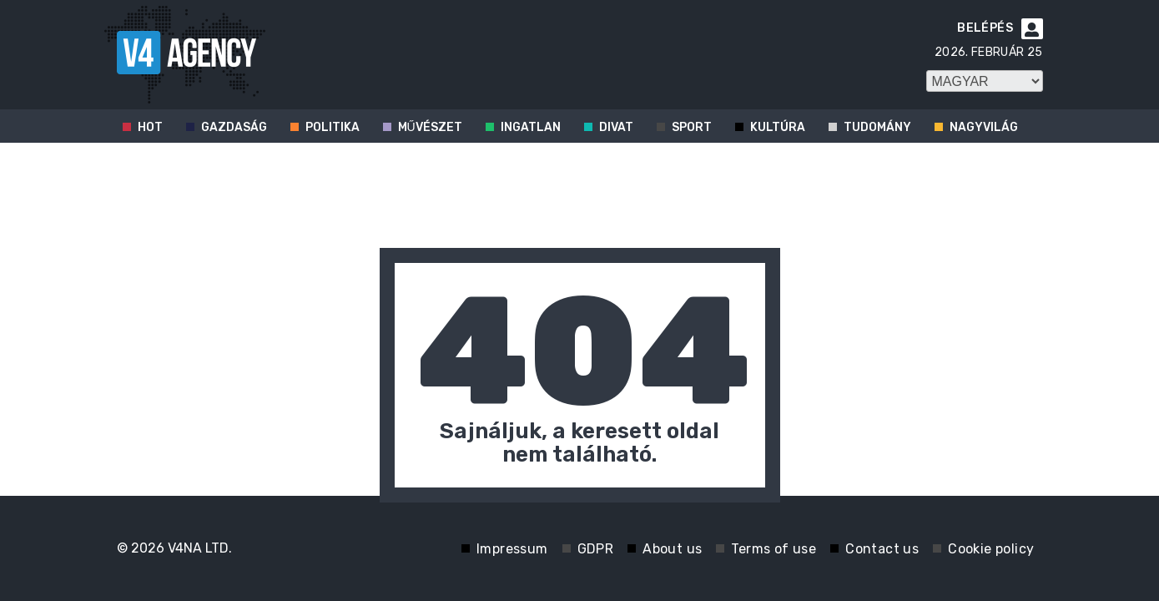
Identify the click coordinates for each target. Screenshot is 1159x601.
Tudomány (877, 127)
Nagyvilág (984, 127)
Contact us (882, 549)
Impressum (512, 549)
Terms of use (773, 549)
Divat (616, 127)
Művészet (430, 127)
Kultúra (777, 127)
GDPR (595, 549)
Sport (692, 127)
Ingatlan (531, 127)
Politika (332, 127)
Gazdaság (234, 127)
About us (672, 549)
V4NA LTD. (200, 548)
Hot (150, 127)
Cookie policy (991, 549)
